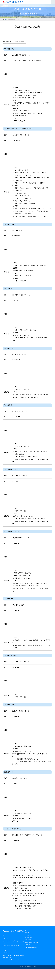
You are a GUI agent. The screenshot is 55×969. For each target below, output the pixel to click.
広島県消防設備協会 (13, 2)
